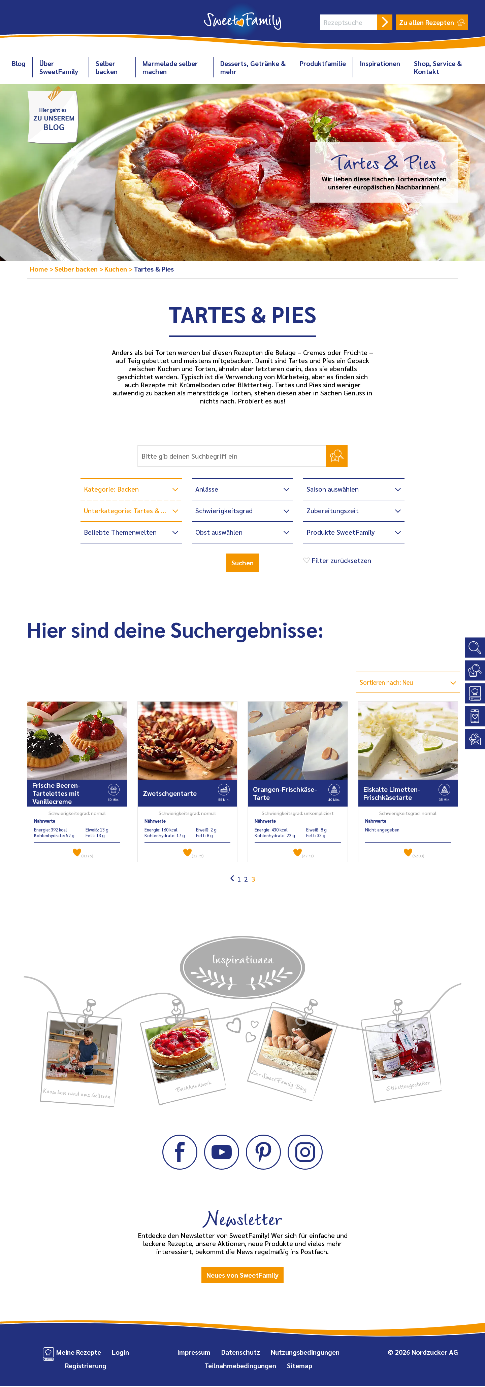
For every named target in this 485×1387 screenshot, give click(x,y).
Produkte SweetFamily (340, 532)
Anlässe (206, 489)
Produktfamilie (323, 63)
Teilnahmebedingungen (240, 1366)
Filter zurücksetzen (336, 560)
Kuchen (116, 268)
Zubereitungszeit (332, 510)
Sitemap (299, 1366)
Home (40, 268)
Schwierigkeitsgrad (224, 510)
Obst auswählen (219, 532)
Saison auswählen (332, 489)
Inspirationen (380, 63)
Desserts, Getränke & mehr (253, 67)
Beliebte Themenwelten (120, 532)
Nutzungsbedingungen (305, 1353)
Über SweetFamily (58, 67)
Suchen (242, 562)
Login (120, 1353)
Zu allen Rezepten (432, 22)
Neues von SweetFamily (242, 1275)
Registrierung (85, 1366)
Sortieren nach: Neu (390, 682)
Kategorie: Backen (111, 489)
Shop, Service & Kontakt (438, 67)
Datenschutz (240, 1353)
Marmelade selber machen (170, 67)
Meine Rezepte (78, 1353)
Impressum (194, 1353)
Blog (19, 63)
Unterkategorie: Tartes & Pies (128, 510)
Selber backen (107, 67)
